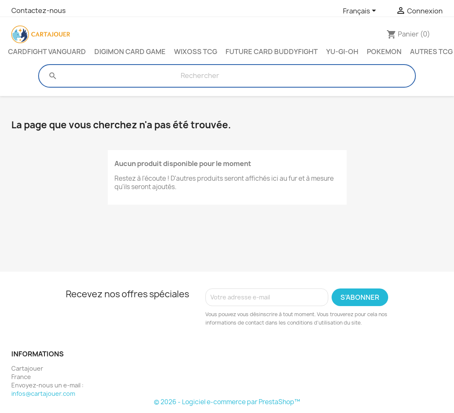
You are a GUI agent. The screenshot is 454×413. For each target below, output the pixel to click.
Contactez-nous (38, 10)
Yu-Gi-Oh (342, 51)
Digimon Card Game (130, 51)
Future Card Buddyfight (272, 51)
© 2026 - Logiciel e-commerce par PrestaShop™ (227, 401)
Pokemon (384, 51)
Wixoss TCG (195, 51)
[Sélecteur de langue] (361, 11)
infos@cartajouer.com (43, 393)
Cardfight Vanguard (47, 51)
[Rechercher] (199, 76)
